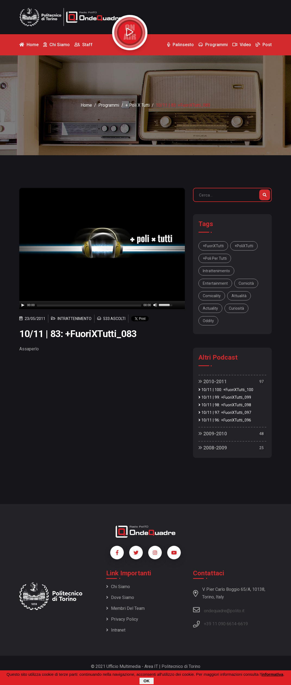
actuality (210, 308)
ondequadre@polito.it (218, 609)
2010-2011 (212, 381)
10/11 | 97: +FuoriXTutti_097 (224, 412)
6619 (243, 623)
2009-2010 (212, 433)
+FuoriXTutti (213, 246)
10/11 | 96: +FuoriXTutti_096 (224, 420)
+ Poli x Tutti (137, 105)
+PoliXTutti (244, 246)
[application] (102, 305)
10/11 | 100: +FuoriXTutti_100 (225, 390)
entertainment (215, 283)
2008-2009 (212, 448)
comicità (246, 283)
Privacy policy (122, 619)
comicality (212, 296)
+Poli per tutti (215, 258)
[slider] (89, 305)
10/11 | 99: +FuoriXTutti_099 (224, 397)
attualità (239, 296)
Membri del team (125, 608)
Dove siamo (120, 597)
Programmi (108, 105)
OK (147, 680)
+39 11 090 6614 (220, 623)
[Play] (23, 305)
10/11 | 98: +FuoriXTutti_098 (224, 405)
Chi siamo (118, 586)
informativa (272, 674)
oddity (208, 321)
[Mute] (155, 305)
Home (86, 105)
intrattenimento (216, 271)
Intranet (115, 630)
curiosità (236, 308)
